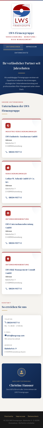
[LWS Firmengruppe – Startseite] (21, 16)
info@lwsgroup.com (14, 335)
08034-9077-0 (14, 152)
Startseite (8, 416)
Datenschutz (21, 53)
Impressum (31, 47)
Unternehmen (13, 47)
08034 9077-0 (12, 322)
